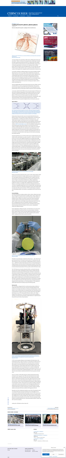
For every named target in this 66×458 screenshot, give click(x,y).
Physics (9, 18)
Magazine (29, 18)
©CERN (9, 447)
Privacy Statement (55, 456)
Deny (53, 454)
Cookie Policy (50, 456)
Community (22, 18)
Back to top (33, 457)
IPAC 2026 (35, 430)
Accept (46, 454)
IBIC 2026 (35, 437)
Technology (15, 18)
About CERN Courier (28, 447)
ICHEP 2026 (36, 433)
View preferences (61, 454)
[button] (64, 447)
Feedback (33, 447)
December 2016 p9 (21, 121)
